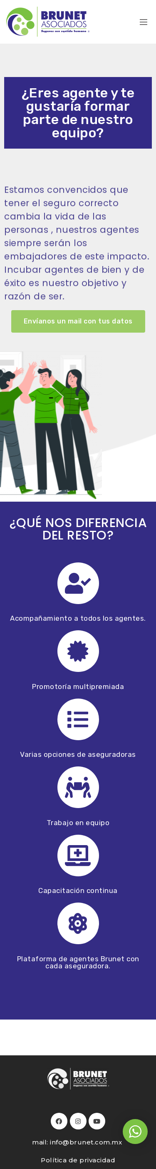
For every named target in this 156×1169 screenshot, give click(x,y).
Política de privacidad (78, 1160)
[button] (78, 321)
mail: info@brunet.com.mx (78, 1142)
